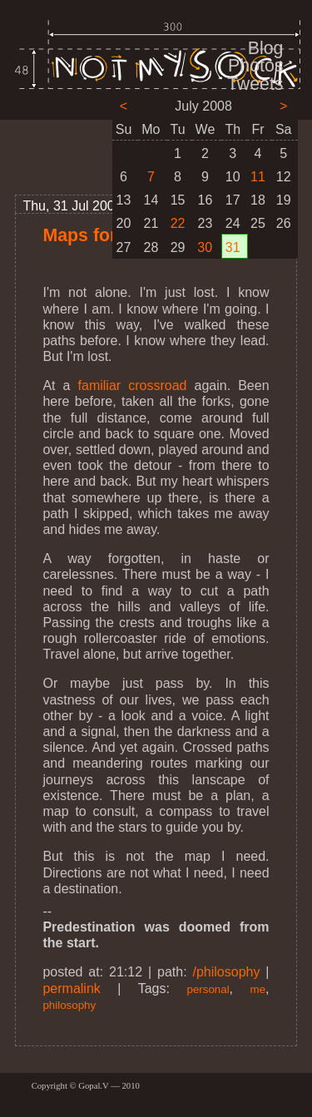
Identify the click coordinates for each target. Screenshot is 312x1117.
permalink (71, 988)
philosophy (69, 1005)
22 (178, 223)
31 (232, 247)
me (258, 989)
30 (204, 247)
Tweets (255, 84)
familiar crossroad (132, 385)
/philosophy (226, 972)
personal (207, 989)
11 (257, 177)
